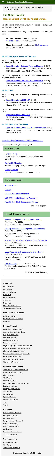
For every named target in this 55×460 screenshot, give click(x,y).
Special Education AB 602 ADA (21, 100)
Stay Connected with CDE (12, 306)
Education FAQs (8, 418)
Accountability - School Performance (15, 370)
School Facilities (8, 394)
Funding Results (11, 170)
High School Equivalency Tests (13, 351)
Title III (5, 405)
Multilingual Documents (11, 426)
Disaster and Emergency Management (16, 383)
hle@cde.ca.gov (12, 41)
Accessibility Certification (11, 448)
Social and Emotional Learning (13, 359)
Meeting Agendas (9, 316)
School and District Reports (12, 432)
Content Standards (9, 337)
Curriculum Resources (10, 340)
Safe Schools (7, 391)
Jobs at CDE (7, 300)
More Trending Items (39, 206)
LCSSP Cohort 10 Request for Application (21, 198)
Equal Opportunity (9, 297)
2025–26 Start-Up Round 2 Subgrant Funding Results (26, 240)
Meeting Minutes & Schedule (13, 319)
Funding (27, 7)
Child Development (9, 380)
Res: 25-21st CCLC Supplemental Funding (21, 202)
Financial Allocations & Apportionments (16, 348)
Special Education (9, 397)
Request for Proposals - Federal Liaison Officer (23, 219)
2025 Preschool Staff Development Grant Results (24, 252)
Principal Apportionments (11, 389)
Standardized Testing (10, 399)
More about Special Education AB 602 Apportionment (22, 141)
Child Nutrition (8, 378)
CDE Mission (7, 289)
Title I (5, 402)
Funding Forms (11, 185)
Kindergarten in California (12, 356)
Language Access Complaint (13, 421)
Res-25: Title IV (11, 264)
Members (6, 321)
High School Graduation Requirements (16, 354)
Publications (7, 429)
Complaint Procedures (11, 335)
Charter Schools (8, 375)
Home (7, 7)
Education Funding (9, 343)
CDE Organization (9, 292)
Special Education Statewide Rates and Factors (28, 66)
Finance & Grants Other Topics (17, 194)
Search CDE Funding (13, 163)
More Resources (11, 434)
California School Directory (12, 413)
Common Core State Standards (14, 332)
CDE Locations (8, 287)
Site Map (14, 442)
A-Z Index (6, 442)
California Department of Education (20, 2)
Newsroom (7, 303)
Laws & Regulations (10, 424)
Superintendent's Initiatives (12, 308)
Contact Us (7, 295)
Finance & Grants (17, 7)
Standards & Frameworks (12, 362)
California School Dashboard (13, 329)
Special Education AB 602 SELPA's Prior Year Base (29, 128)
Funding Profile (37, 7)
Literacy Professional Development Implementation (25, 229)
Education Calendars (10, 415)
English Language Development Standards (17, 346)
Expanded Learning (10, 386)
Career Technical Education (12, 372)
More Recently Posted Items (36, 272)
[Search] (52, 2)
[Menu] (3, 2)
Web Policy (7, 445)
